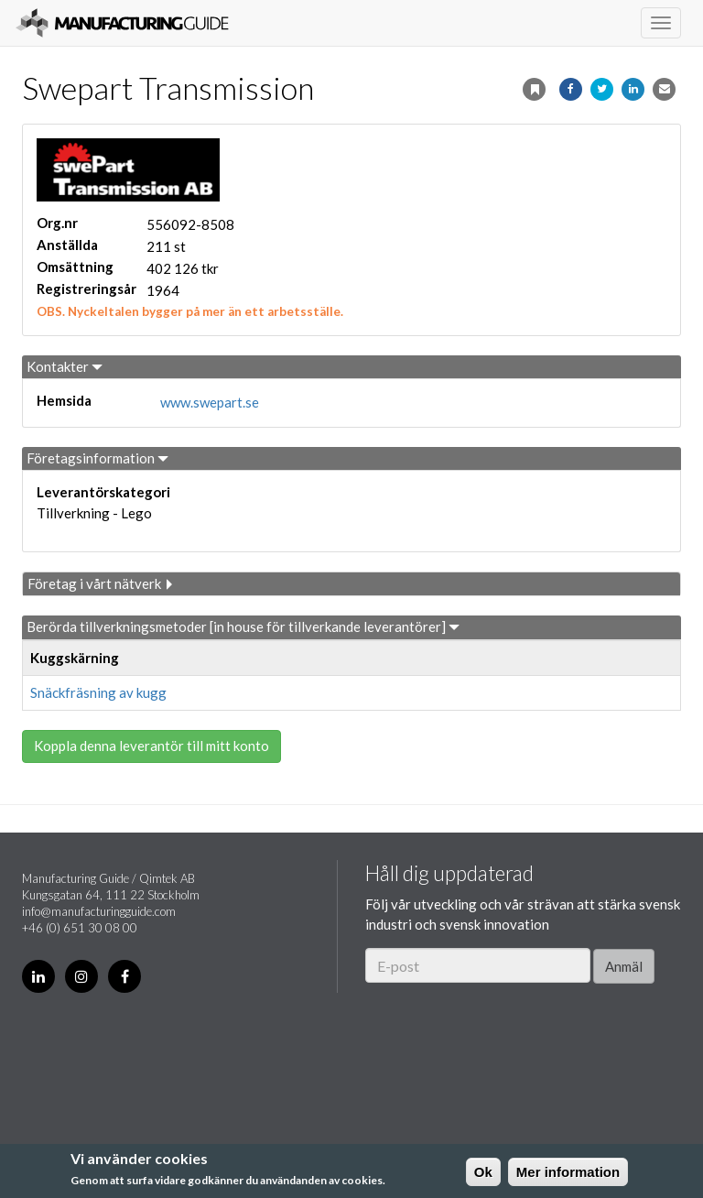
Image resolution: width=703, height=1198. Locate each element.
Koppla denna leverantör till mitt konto (151, 745)
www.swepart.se (209, 402)
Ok (483, 1172)
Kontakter (65, 366)
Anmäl (624, 966)
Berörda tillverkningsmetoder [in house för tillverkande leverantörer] (243, 626)
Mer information (568, 1172)
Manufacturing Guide (122, 23)
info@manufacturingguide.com (99, 911)
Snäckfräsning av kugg (98, 692)
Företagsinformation (97, 458)
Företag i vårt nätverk (101, 583)
